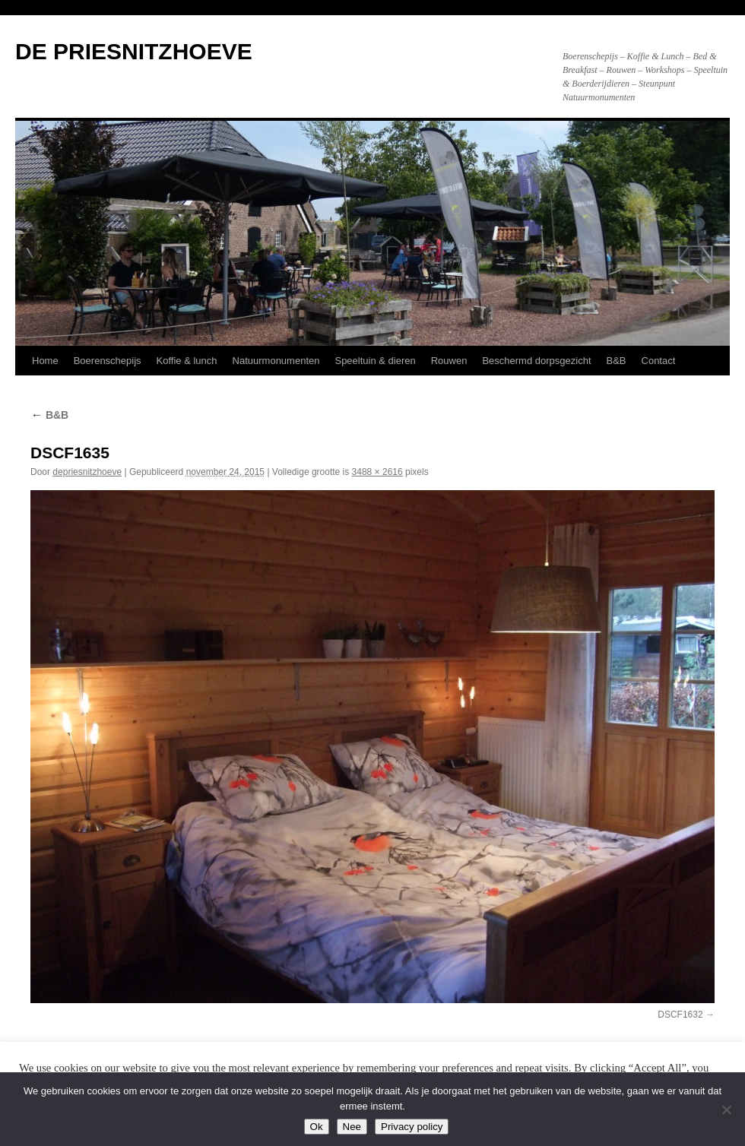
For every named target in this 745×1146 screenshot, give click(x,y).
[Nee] (726, 1109)
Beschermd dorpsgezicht (536, 360)
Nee (352, 1126)
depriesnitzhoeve (87, 472)
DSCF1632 (680, 1014)
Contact (659, 360)
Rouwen (449, 360)
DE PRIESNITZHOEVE (133, 51)
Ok (316, 1126)
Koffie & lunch (187, 360)
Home (45, 360)
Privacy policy (411, 1126)
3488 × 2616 (377, 472)
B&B (616, 360)
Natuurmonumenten (276, 360)
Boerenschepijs (107, 360)
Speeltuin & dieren (374, 360)
